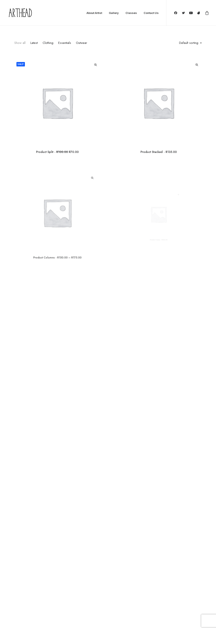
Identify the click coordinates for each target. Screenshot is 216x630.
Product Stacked (158, 152)
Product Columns (57, 242)
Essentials (64, 43)
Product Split (57, 152)
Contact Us (151, 13)
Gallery (114, 13)
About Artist (94, 13)
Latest (34, 43)
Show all (20, 43)
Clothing (48, 43)
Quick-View (95, 65)
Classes (131, 13)
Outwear (81, 43)
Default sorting (188, 43)
